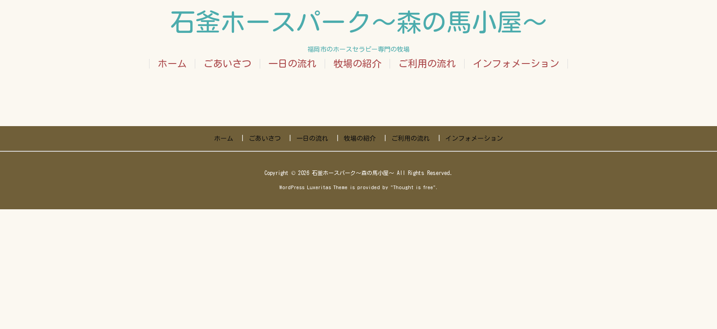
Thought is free (413, 187)
